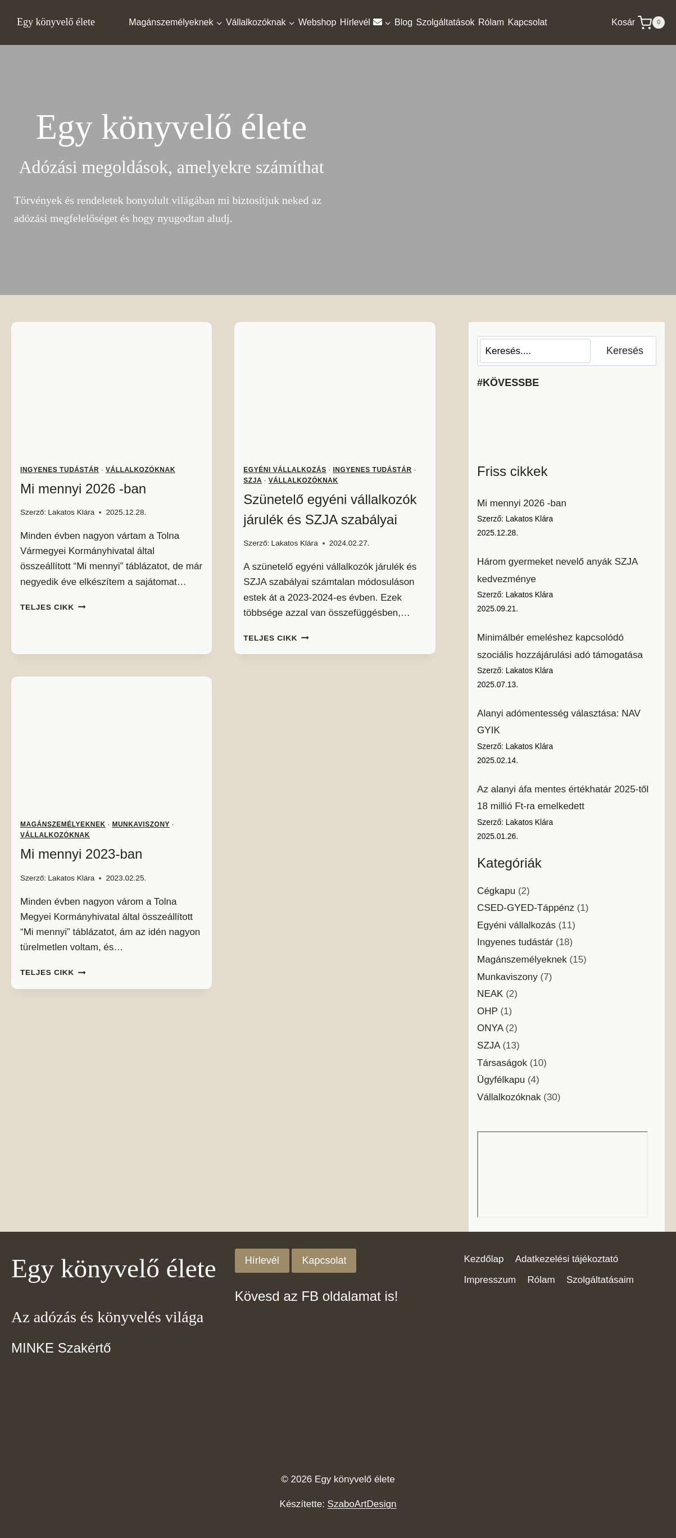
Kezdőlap (484, 1259)
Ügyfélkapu (501, 1079)
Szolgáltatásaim (600, 1279)
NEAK (490, 993)
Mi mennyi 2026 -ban (83, 488)
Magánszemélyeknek (63, 824)
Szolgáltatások (445, 22)
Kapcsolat (527, 22)
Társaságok (502, 1063)
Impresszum (490, 1279)
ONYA (490, 1028)
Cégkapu (496, 891)
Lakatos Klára (71, 512)
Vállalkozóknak (140, 470)
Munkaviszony (141, 824)
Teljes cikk (52, 607)
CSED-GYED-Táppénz (525, 907)
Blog (403, 22)
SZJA (252, 480)
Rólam (491, 22)
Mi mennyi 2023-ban (81, 853)
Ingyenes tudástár (59, 470)
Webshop (317, 22)
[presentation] (111, 389)
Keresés (624, 350)
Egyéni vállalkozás (284, 470)
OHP (487, 1011)
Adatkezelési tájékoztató (566, 1259)
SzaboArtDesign (362, 1504)
